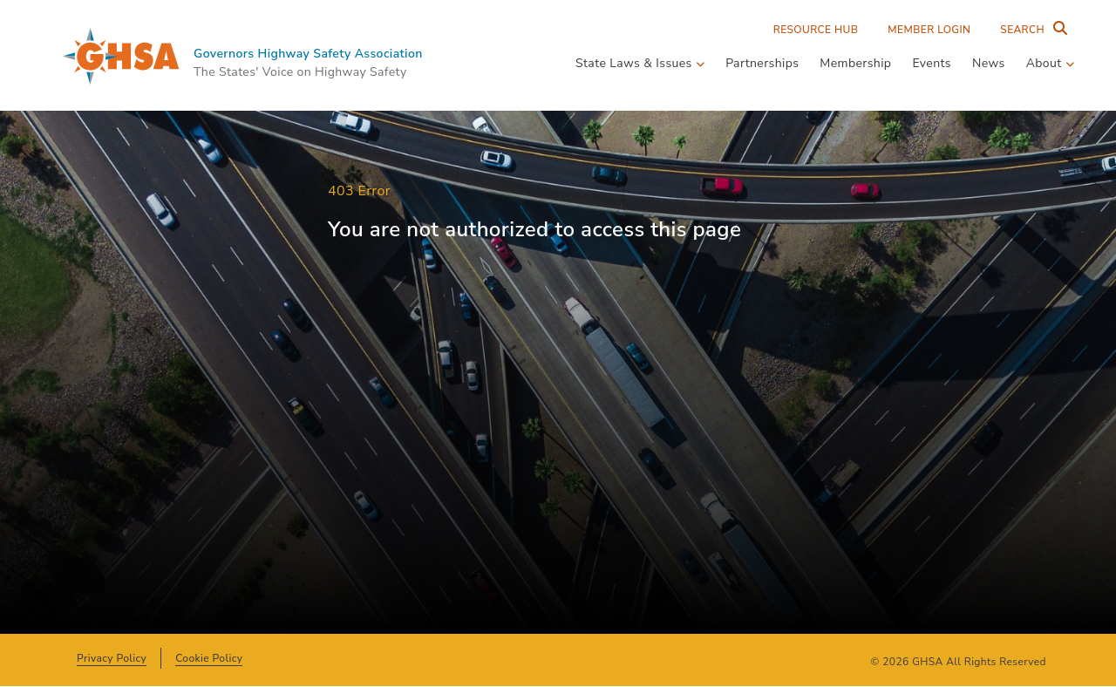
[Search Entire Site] (1029, 29)
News (988, 63)
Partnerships (762, 63)
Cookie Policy (208, 658)
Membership (855, 63)
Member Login (929, 30)
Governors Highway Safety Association (308, 53)
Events (931, 63)
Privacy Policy (111, 658)
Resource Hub (816, 30)
